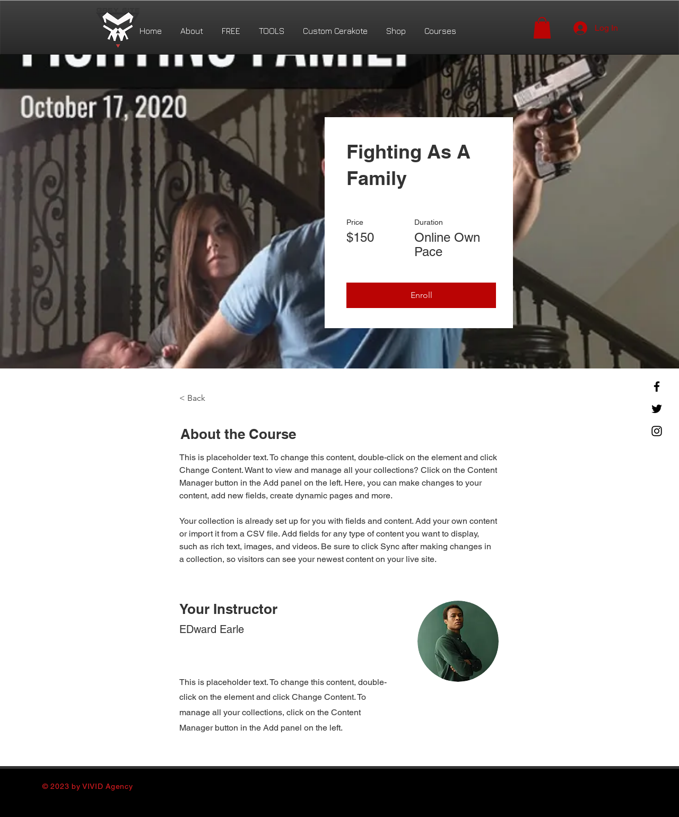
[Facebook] (657, 386)
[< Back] (208, 398)
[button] (542, 28)
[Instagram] (657, 431)
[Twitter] (657, 409)
